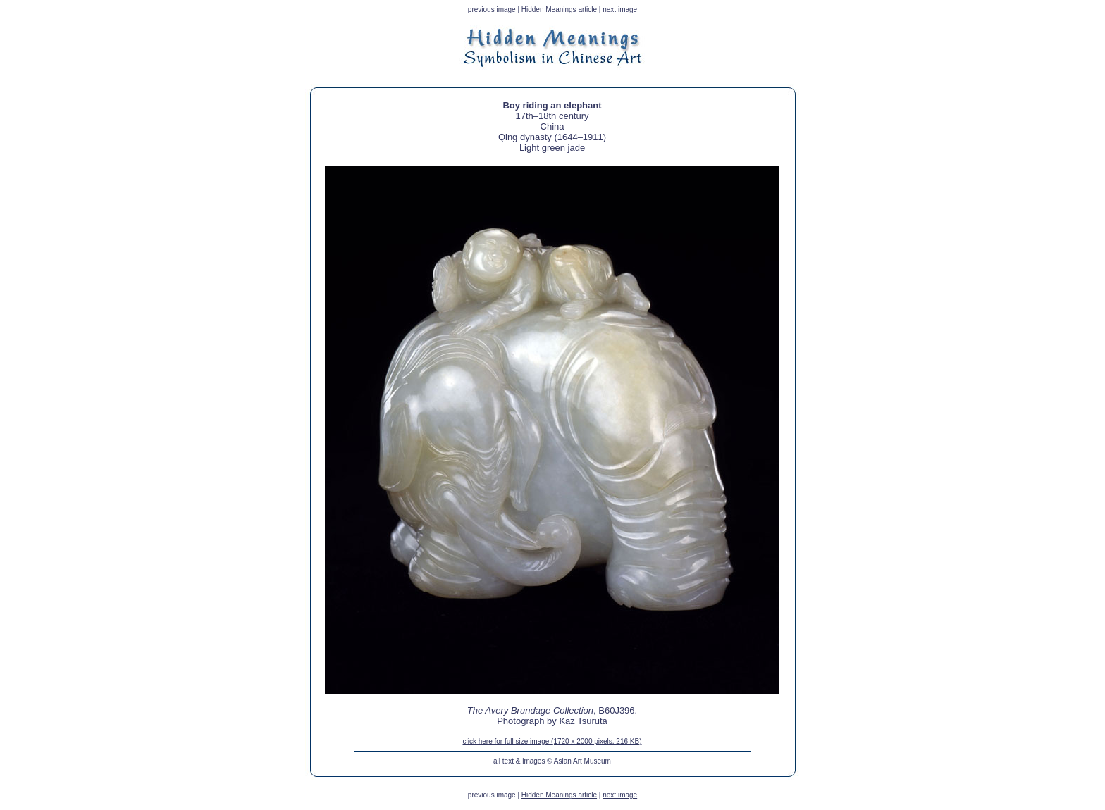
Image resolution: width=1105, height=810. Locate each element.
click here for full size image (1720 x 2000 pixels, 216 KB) (551, 741)
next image (620, 9)
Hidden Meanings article (559, 9)
